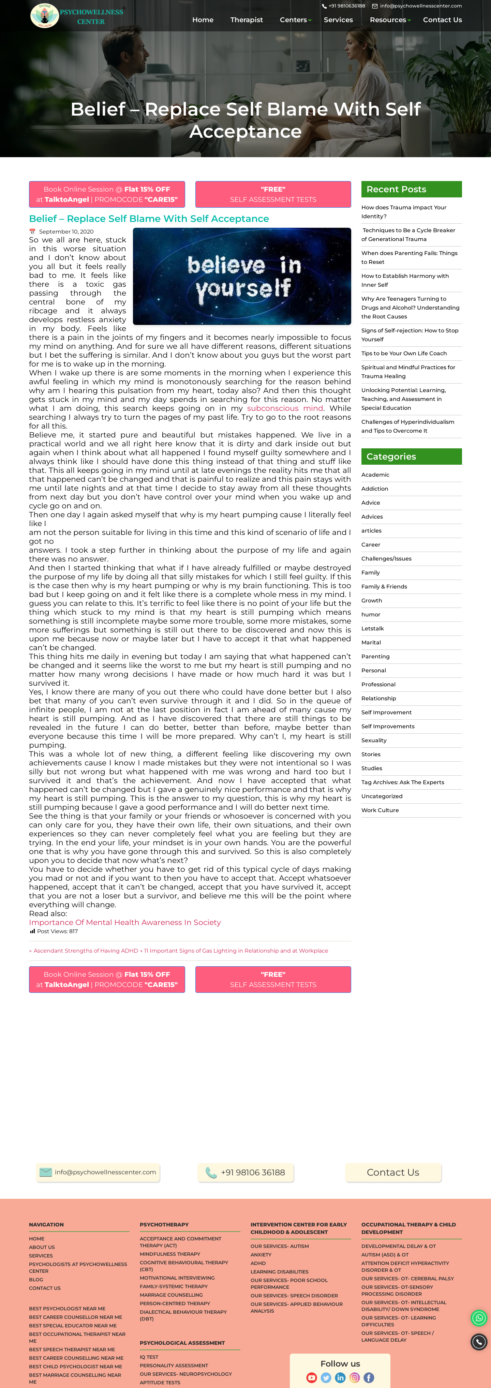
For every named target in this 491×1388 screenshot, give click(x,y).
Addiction (374, 489)
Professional (378, 684)
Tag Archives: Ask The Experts (402, 782)
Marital (371, 642)
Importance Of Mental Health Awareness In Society (125, 922)
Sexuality (374, 740)
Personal (373, 670)
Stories (371, 754)
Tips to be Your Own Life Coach (404, 353)
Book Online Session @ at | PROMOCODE (107, 194)
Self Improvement (386, 712)
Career (371, 544)
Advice (370, 502)
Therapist (246, 20)
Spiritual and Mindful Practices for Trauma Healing (408, 371)
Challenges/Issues (386, 558)
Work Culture (380, 810)
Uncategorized (382, 796)
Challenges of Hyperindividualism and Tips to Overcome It (408, 426)
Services (338, 20)
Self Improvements (388, 726)
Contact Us (442, 20)
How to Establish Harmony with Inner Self (405, 280)
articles (371, 530)
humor (371, 614)
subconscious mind (285, 408)
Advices (372, 516)
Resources (388, 20)
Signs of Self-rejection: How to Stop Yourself (410, 335)
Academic (375, 475)
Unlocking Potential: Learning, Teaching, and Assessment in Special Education (403, 399)
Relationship (378, 698)
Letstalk (372, 628)
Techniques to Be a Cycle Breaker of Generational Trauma (408, 234)
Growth (371, 600)
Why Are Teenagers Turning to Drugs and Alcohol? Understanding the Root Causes (410, 308)
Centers (293, 20)
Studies (371, 768)
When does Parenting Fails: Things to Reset (409, 257)
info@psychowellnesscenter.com (421, 6)
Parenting (375, 656)
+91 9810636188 (347, 6)
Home (202, 20)
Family (370, 572)
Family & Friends (384, 586)
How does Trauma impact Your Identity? (404, 212)
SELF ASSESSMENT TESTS (273, 194)
